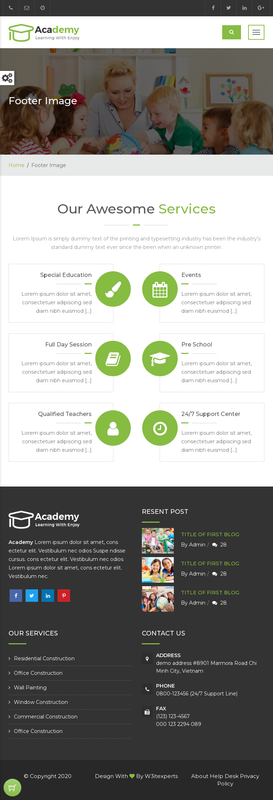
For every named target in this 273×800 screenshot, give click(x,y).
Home (17, 165)
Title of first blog (210, 534)
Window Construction (41, 702)
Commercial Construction (45, 716)
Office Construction (38, 673)
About (199, 776)
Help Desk (224, 776)
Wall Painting (30, 687)
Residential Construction (44, 658)
